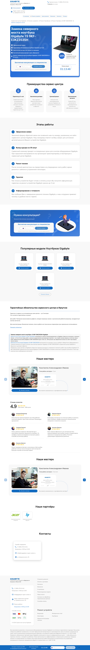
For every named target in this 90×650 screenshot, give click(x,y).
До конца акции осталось (33, 647)
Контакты (59, 16)
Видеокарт (40, 613)
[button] (84, 379)
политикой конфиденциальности (40, 69)
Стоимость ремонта (42, 579)
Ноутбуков (55, 616)
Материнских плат (57, 613)
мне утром (53, 4)
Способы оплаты (41, 601)
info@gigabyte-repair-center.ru (21, 594)
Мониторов (40, 616)
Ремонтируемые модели (44, 592)
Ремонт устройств (36, 16)
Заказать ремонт (24, 268)
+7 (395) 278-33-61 (27, 548)
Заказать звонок (28, 8)
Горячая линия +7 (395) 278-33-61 (58, 2)
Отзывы (65, 16)
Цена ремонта (45, 16)
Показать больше (45, 294)
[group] (15, 516)
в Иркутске (26, 3)
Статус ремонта (15, 8)
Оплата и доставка (42, 581)
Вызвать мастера (24, 390)
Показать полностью (16, 327)
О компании (26, 16)
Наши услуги (41, 594)
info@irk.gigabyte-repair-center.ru (25, 553)
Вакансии (52, 16)
